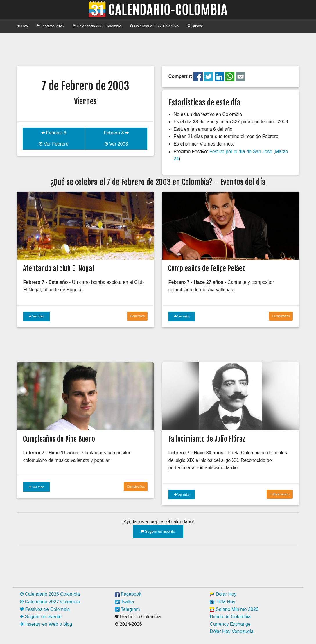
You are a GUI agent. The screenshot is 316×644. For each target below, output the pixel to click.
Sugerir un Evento (158, 531)
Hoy (22, 26)
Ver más (36, 316)
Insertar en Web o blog (46, 624)
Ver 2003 (116, 143)
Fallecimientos (280, 494)
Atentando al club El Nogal (58, 268)
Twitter (124, 601)
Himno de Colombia (230, 616)
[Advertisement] (158, 48)
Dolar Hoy (223, 594)
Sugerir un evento (41, 616)
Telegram (127, 609)
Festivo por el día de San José (240, 151)
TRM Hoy (222, 601)
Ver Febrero (53, 143)
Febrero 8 (116, 132)
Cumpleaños (281, 316)
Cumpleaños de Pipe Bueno (59, 439)
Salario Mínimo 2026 (234, 609)
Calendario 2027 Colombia (154, 26)
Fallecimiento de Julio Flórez (206, 439)
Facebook (128, 594)
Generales (137, 316)
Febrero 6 (53, 132)
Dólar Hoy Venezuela (231, 631)
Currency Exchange (230, 624)
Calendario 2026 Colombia (97, 26)
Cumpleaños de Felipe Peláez (206, 268)
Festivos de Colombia (45, 609)
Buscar (195, 26)
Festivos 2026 (50, 26)
